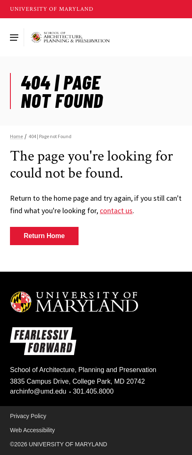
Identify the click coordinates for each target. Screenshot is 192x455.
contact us (116, 210)
